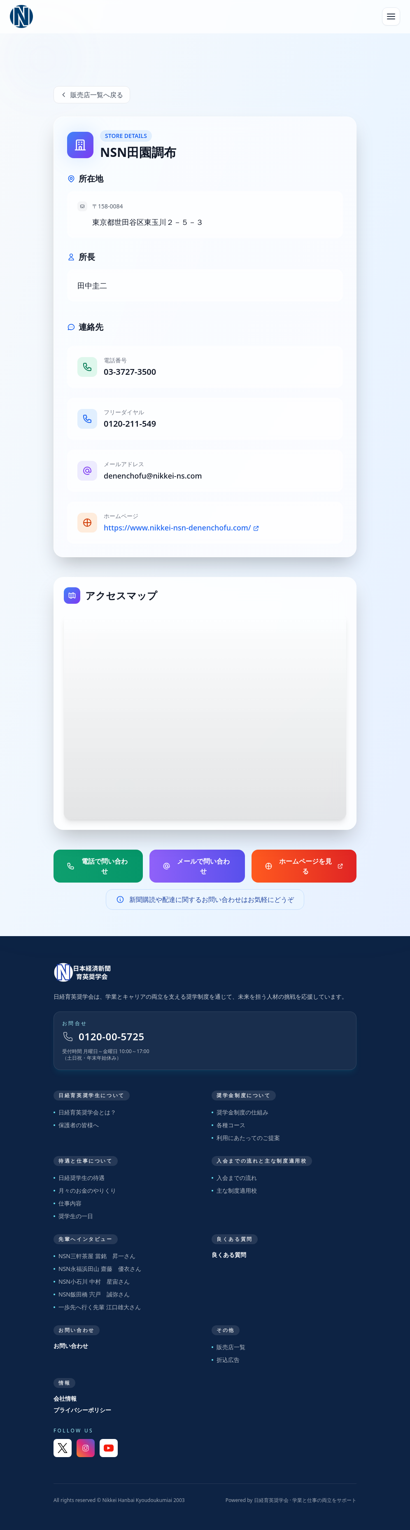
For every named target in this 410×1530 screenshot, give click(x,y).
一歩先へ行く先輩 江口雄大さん (97, 1307)
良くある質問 (229, 1255)
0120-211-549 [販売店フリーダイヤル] (130, 423)
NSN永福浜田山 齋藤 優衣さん (97, 1269)
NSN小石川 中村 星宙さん (92, 1281)
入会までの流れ (234, 1178)
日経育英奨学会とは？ (85, 1112)
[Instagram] (86, 1448)
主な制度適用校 (234, 1190)
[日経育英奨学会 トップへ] (21, 16)
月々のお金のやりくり (85, 1190)
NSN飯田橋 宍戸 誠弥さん (92, 1294)
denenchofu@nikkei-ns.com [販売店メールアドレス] (153, 476)
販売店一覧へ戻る (92, 94)
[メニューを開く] (391, 16)
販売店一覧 (228, 1347)
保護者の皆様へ (76, 1125)
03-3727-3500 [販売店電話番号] (130, 371)
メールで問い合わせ (196, 866)
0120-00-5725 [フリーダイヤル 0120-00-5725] (103, 1036)
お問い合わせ (71, 1346)
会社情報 (65, 1398)
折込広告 (226, 1360)
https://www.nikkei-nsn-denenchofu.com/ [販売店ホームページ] (181, 528)
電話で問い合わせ (97, 866)
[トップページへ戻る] (205, 972)
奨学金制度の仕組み (240, 1112)
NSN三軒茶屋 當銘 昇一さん (94, 1256)
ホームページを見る (304, 866)
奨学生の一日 (73, 1216)
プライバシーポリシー (82, 1410)
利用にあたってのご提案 (246, 1138)
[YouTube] (109, 1448)
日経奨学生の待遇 (79, 1178)
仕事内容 (68, 1203)
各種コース (228, 1125)
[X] (63, 1448)
